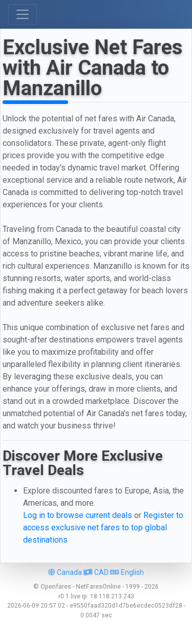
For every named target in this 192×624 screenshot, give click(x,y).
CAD (96, 572)
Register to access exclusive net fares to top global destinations (103, 527)
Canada (65, 572)
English (127, 572)
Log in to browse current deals (77, 515)
